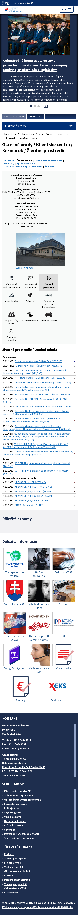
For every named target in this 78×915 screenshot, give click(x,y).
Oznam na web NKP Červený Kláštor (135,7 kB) (39, 365)
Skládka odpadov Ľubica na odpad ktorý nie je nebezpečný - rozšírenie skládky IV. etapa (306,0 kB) (38, 453)
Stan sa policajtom (15, 858)
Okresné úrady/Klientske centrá (22, 799)
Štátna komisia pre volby (18, 795)
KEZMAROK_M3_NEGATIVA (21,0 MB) (33, 491)
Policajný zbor (12, 808)
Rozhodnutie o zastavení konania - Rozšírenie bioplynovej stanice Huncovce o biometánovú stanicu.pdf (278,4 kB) (37, 428)
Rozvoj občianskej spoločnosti (21, 834)
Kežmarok (10, 137)
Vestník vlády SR (13, 867)
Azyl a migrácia (12, 812)
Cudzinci (9, 875)
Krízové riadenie (13, 825)
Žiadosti (49, 166)
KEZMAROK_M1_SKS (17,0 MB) (30, 482)
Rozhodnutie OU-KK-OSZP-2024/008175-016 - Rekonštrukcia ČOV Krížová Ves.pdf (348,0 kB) (32, 420)
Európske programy (15, 804)
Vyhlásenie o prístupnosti (18, 907)
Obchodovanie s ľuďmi (17, 871)
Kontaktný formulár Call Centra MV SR (23, 767)
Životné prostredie (28, 137)
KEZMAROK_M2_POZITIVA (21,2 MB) (33, 486)
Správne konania (26, 163)
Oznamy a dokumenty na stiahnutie (23, 166)
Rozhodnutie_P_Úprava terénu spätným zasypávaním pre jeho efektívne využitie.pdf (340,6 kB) (36, 412)
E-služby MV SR (12, 862)
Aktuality (9, 160)
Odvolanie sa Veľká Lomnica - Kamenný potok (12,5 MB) (43, 382)
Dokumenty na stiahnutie (48, 160)
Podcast (9, 854)
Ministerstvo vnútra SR (17, 791)
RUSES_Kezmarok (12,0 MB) (29, 504)
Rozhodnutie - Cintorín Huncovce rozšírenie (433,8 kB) (42, 394)
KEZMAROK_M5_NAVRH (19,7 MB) (32, 500)
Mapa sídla (70, 903)
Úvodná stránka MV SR (14, 116)
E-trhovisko (11, 892)
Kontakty (9, 163)
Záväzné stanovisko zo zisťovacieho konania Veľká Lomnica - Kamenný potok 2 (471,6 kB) (34, 372)
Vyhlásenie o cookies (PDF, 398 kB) (53, 907)
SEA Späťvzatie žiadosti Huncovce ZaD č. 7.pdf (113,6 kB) (44, 406)
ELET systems (54, 903)
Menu (66, 9)
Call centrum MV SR (15, 888)
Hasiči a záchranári (15, 821)
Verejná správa (12, 816)
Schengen (9, 829)
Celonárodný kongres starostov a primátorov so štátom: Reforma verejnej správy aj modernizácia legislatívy (35, 65)
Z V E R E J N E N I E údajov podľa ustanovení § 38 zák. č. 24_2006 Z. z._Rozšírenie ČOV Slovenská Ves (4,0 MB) (35, 446)
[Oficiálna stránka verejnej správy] (28, 3)
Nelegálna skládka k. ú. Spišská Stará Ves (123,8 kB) (40, 377)
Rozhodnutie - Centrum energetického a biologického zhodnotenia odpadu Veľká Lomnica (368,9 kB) (36, 388)
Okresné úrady (35, 116)
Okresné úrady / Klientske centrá (53, 134)
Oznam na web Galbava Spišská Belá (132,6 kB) (38, 361)
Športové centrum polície (19, 838)
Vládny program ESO (15, 884)
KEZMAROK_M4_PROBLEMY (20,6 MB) (34, 495)
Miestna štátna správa (17, 879)
